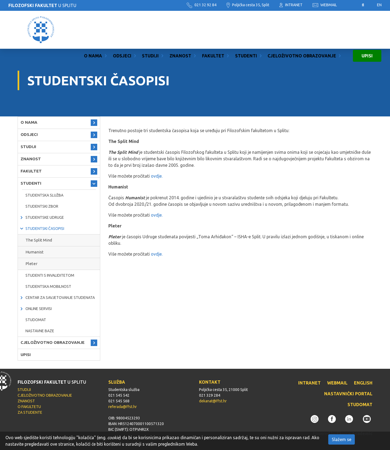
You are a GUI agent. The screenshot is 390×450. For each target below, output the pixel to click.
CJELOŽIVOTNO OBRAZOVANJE (302, 29)
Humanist (34, 252)
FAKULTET (213, 29)
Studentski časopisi (44, 228)
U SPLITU (42, 5)
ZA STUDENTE (30, 412)
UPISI (367, 29)
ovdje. (157, 176)
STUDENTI (246, 29)
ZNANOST (180, 29)
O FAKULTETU (29, 407)
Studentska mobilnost (48, 286)
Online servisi (38, 308)
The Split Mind (38, 240)
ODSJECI (122, 29)
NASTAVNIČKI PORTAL (348, 393)
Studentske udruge (44, 217)
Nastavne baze (39, 331)
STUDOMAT (359, 404)
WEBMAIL (325, 5)
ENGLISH (363, 382)
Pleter (31, 263)
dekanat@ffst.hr (213, 401)
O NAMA (93, 29)
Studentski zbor (41, 206)
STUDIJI (150, 29)
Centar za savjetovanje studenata (60, 297)
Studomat (35, 320)
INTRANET (291, 5)
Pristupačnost (349, 5)
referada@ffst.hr (122, 407)
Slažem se (341, 439)
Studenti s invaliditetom (49, 275)
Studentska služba (44, 195)
